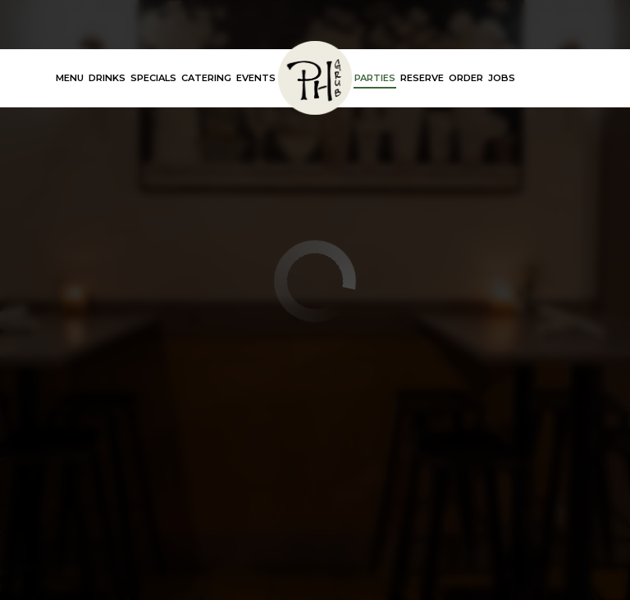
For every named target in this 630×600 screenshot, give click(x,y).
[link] (315, 78)
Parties (374, 78)
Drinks (107, 78)
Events (256, 78)
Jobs (501, 78)
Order (466, 78)
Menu (70, 78)
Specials (153, 78)
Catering (206, 78)
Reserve (422, 78)
